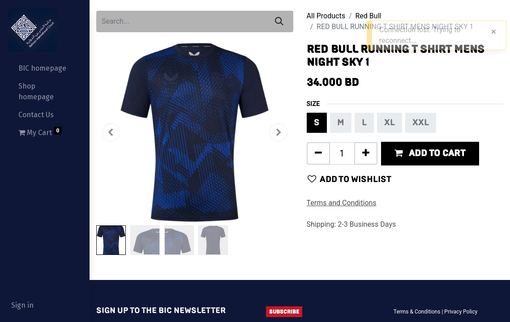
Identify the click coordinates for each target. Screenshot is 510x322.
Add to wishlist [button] (349, 179)
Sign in (22, 305)
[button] (111, 132)
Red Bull (368, 16)
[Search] (279, 21)
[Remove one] (318, 153)
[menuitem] (45, 68)
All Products (326, 16)
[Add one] (365, 153)
